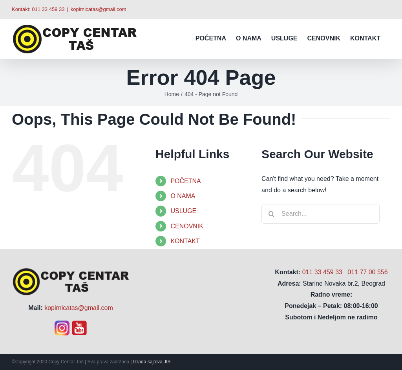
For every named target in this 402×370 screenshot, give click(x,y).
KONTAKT (184, 241)
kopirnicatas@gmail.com (98, 9)
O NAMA (182, 196)
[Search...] (320, 214)
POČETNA (185, 181)
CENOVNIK (186, 226)
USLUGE (183, 211)
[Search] (271, 214)
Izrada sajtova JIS (151, 362)
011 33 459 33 (48, 9)
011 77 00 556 (367, 272)
